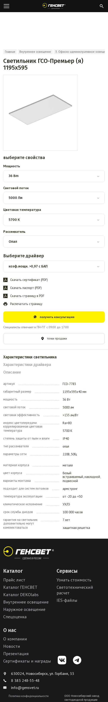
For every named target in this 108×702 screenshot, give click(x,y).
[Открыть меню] (6, 6)
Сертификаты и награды (27, 661)
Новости (11, 646)
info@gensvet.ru (21, 687)
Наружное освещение (24, 609)
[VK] (62, 660)
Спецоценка (15, 617)
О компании (15, 639)
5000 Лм (15, 198)
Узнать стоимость (74, 580)
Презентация (16, 653)
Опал (13, 241)
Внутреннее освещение (35, 52)
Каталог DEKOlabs (21, 594)
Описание (12, 372)
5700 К (14, 220)
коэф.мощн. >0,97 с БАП (28, 266)
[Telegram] (77, 660)
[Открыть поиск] (101, 6)
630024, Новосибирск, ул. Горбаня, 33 (38, 673)
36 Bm (14, 176)
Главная (10, 52)
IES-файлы (67, 600)
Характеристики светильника (30, 357)
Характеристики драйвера (27, 364)
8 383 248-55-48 (21, 680)
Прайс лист (14, 580)
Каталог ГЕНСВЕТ (20, 587)
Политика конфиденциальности (29, 696)
